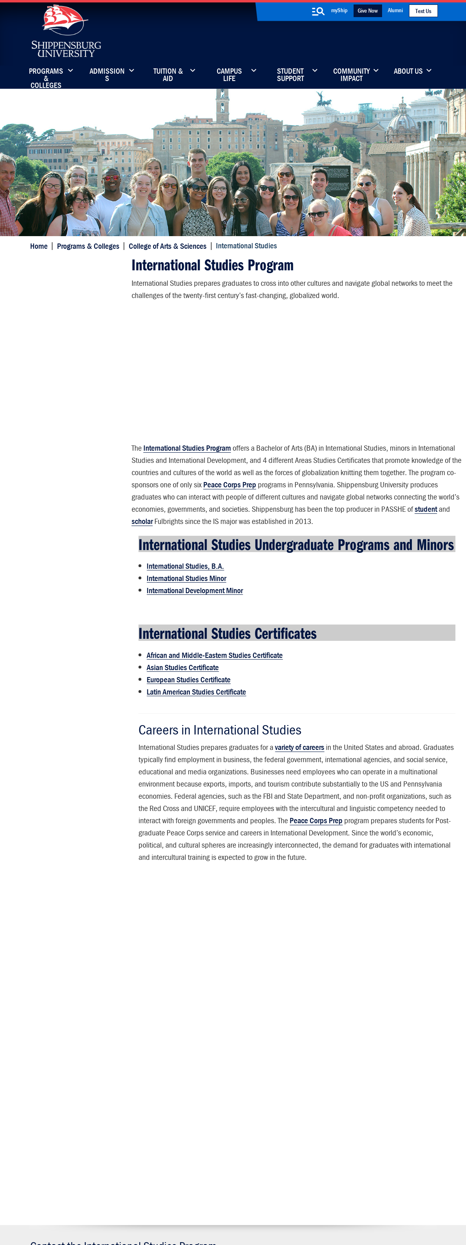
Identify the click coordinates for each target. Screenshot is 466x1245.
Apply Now (77, 1024)
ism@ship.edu (127, 956)
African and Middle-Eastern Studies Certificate (213, 679)
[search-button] (319, 11)
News (45, 389)
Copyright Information (225, 1201)
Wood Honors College (69, 567)
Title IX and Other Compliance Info (356, 1129)
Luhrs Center (279, 1089)
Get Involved (55, 373)
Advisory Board (59, 614)
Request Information (233, 1024)
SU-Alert (273, 1123)
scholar (341, 520)
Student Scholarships (68, 420)
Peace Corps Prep (345, 483)
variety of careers (298, 770)
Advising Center (60, 599)
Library (200, 1089)
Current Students (285, 1140)
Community (277, 1072)
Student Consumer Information (238, 1209)
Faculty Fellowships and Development (72, 496)
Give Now (368, 10)
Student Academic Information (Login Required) (82, 297)
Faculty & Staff (353, 1072)
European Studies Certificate (187, 703)
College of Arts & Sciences (166, 245)
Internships (53, 630)
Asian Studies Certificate (181, 691)
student (305, 520)
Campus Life (229, 75)
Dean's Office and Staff (71, 551)
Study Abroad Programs (72, 357)
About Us (408, 72)
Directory (202, 1072)
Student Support (290, 75)
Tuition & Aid (168, 75)
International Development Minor (193, 616)
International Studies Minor (185, 604)
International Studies (70, 265)
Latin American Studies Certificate (195, 715)
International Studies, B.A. (184, 592)
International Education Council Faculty (83, 456)
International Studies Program (187, 446)
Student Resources (65, 583)
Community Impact (351, 75)
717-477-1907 (74, 956)
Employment (55, 436)
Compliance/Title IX (171, 1209)
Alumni (395, 10)
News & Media (210, 1106)
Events (199, 1123)
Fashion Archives (284, 1106)
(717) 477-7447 (67, 1074)
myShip (339, 10)
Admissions (107, 75)
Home (37, 245)
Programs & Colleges (46, 75)
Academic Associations (71, 476)
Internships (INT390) (67, 404)
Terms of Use (176, 1201)
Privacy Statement (131, 1201)
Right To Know (276, 1201)
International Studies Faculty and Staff (79, 321)
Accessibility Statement (365, 1106)
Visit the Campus (388, 1024)
